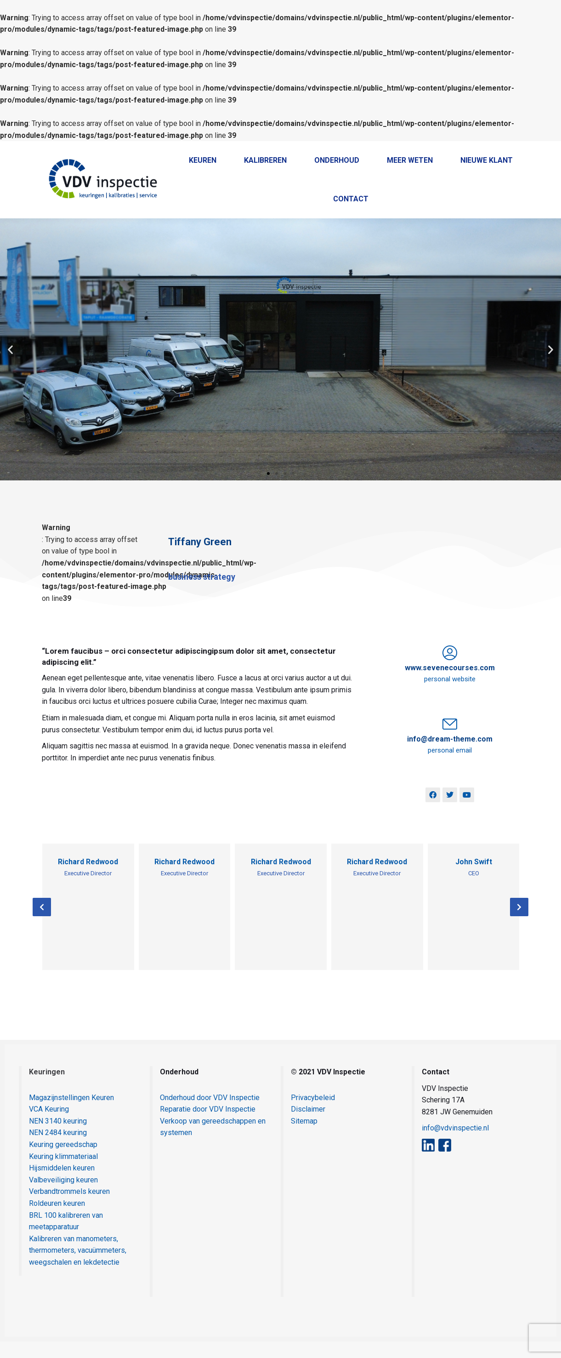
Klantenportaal (478, 149)
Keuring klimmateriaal (63, 1173)
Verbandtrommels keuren (69, 1208)
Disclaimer (308, 1125)
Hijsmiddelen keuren (62, 1184)
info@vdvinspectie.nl (455, 1144)
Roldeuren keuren (57, 1219)
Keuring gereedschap (63, 1161)
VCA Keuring (49, 1125)
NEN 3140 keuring (58, 1137)
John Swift (473, 878)
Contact (527, 149)
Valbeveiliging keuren (63, 1196)
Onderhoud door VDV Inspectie (210, 1114)
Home (431, 149)
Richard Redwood (88, 878)
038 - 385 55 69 (309, 149)
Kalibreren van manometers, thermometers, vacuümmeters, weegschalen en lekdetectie (77, 1267)
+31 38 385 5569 (376, 149)
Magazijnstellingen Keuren (71, 1114)
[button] (10, 366)
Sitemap (304, 1137)
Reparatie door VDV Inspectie (207, 1125)
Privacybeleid (313, 1114)
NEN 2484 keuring (58, 1149)
